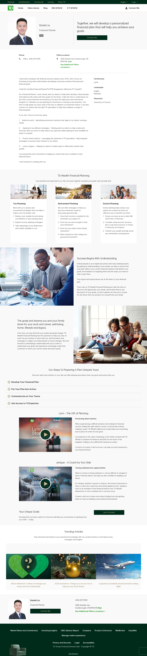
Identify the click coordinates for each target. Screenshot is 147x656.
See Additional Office (70, 66)
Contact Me (132, 8)
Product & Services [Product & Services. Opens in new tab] (103, 619)
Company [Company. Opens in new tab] (87, 619)
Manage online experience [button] (73, 624)
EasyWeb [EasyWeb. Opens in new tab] (133, 619)
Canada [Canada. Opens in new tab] (73, 646)
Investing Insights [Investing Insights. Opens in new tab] (49, 619)
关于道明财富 (72, 8)
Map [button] (100, 596)
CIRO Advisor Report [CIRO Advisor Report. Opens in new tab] (70, 619)
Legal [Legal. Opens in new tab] (77, 631)
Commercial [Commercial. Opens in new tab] (38, 2)
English (124, 2)
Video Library (33, 8)
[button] (23, 370)
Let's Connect (109, 501)
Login (135, 2)
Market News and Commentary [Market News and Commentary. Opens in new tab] (24, 619)
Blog (45, 8)
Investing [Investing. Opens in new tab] (51, 2)
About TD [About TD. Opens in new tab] (61, 2)
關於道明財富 (57, 8)
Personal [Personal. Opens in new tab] (11, 2)
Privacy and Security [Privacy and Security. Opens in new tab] (62, 631)
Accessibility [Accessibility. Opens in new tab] (88, 631)
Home (20, 8)
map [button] (70, 61)
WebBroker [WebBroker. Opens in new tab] (120, 619)
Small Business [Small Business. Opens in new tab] (24, 2)
